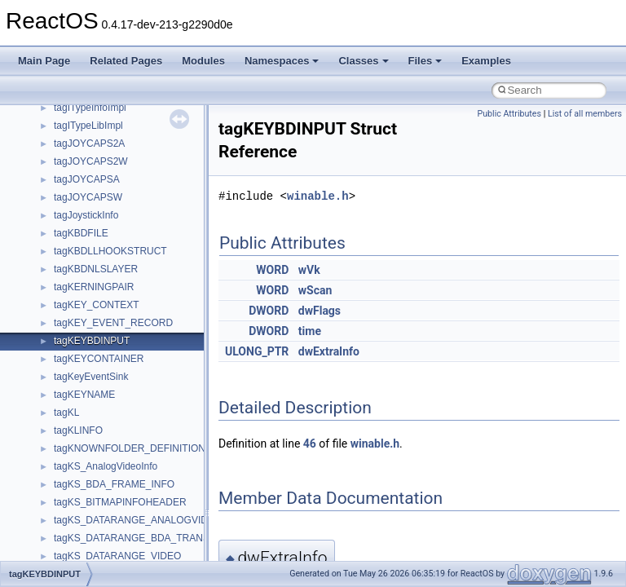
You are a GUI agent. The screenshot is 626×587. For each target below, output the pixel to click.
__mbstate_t (81, 444)
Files (425, 61)
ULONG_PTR (257, 351)
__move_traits (84, 552)
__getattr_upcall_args (101, 157)
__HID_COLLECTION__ (107, 229)
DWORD (269, 310)
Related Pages (126, 61)
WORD (272, 269)
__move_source (88, 534)
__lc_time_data (87, 318)
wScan (315, 290)
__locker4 (75, 408)
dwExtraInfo (328, 351)
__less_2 (73, 336)
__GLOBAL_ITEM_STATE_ (114, 211)
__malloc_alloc (86, 426)
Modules (203, 61)
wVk (309, 269)
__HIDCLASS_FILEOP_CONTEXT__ (135, 247)
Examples (486, 61)
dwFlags (319, 310)
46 (309, 443)
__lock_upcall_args (96, 390)
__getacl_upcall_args (100, 139)
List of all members (585, 113)
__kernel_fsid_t (87, 301)
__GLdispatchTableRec (104, 193)
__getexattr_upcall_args (106, 175)
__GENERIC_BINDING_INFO (119, 121)
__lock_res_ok (85, 372)
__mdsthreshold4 (91, 462)
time (309, 331)
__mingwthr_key (89, 498)
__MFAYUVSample (96, 480)
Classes (363, 61)
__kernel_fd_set (88, 283)
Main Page (44, 61)
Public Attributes (509, 113)
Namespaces (282, 61)
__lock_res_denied (95, 354)
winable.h (318, 196)
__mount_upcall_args (101, 516)
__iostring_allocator (96, 265)
